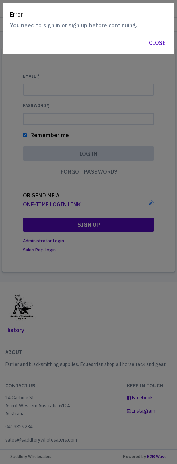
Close (157, 42)
